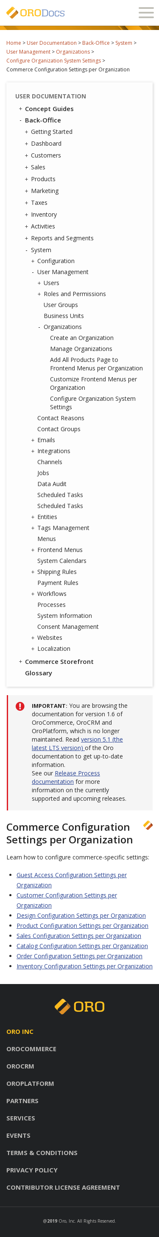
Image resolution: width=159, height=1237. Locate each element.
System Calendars (61, 561)
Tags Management (61, 528)
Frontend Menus (58, 550)
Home (13, 42)
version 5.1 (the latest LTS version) (77, 743)
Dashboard (44, 143)
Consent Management (68, 627)
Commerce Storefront (55, 661)
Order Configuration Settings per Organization (79, 956)
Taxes (37, 202)
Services (20, 1118)
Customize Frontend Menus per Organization (93, 383)
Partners (22, 1100)
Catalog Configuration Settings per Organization (82, 946)
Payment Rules (57, 583)
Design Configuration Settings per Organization (81, 915)
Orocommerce (31, 1048)
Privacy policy (32, 1170)
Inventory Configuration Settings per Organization (85, 966)
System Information (64, 616)
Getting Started (50, 132)
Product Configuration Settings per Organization (82, 926)
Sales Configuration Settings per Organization (79, 936)
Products (41, 179)
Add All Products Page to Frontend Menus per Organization (96, 364)
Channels (49, 462)
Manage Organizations (81, 349)
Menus (46, 539)
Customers (44, 155)
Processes (51, 605)
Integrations (51, 451)
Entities (45, 517)
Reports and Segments (60, 238)
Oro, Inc (67, 1221)
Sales (36, 167)
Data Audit (52, 484)
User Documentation (52, 42)
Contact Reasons (60, 418)
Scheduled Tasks (60, 495)
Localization (51, 648)
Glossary (38, 673)
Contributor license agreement (63, 1187)
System (123, 42)
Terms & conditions (42, 1152)
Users (49, 283)
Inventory (42, 214)
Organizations (73, 51)
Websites (47, 637)
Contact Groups (59, 429)
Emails (44, 440)
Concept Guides (45, 108)
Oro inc (19, 1031)
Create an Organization (82, 338)
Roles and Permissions (72, 294)
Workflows (50, 594)
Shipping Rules (55, 572)
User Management (28, 51)
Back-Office (96, 42)
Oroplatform (30, 1083)
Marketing (43, 191)
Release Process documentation (66, 777)
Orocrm (20, 1066)
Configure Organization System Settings (53, 60)
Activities (41, 226)
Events (18, 1135)
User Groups (61, 305)
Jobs (43, 473)
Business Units (64, 316)
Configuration (54, 261)
